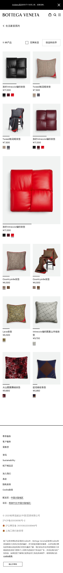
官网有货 (34, 42)
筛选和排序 (51, 42)
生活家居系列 (11, 26)
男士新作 (46, 5)
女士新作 (38, 5)
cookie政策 (7, 556)
